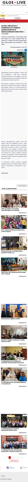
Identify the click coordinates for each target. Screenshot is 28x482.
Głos (5, 479)
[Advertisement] (14, 291)
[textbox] (13, 13)
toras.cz (10, 479)
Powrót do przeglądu (22, 185)
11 (22, 470)
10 (20, 470)
